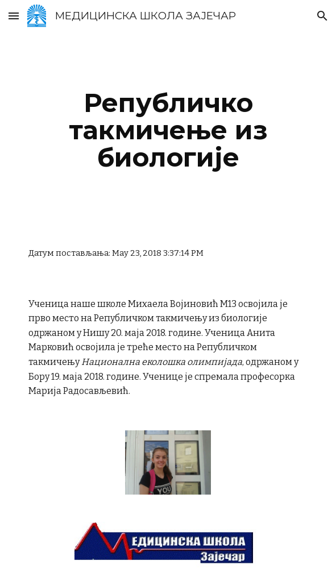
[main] (168, 130)
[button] (13, 15)
